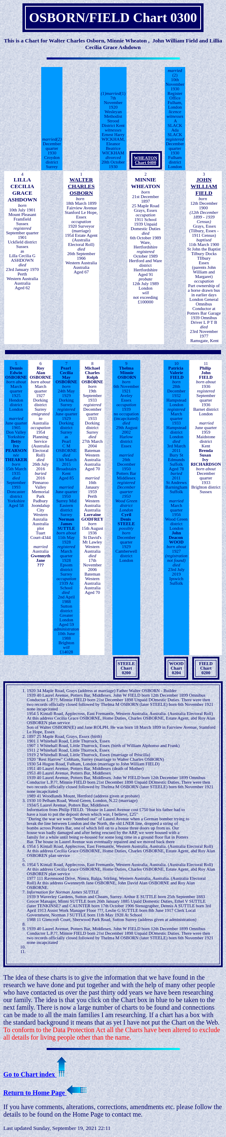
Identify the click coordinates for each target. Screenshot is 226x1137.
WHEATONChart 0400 (145, 160)
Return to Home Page (45, 1092)
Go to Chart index (35, 1074)
